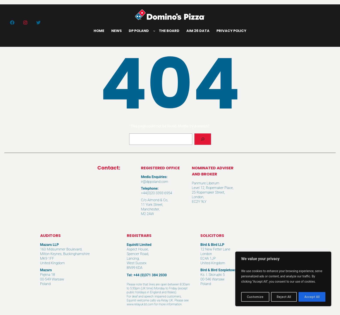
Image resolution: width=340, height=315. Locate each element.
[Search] (202, 139)
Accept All (312, 297)
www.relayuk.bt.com (140, 304)
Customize (255, 297)
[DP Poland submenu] (154, 31)
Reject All (284, 297)
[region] (283, 279)
